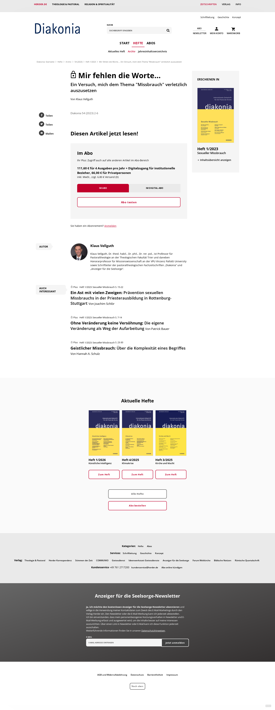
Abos (151, 39)
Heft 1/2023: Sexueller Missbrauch (97, 283)
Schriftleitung (207, 13)
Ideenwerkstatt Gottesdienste (144, 557)
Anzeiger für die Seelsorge (176, 557)
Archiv (131, 48)
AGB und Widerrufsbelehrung (112, 671)
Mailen (50, 130)
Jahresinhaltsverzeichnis (152, 48)
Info (238, 4)
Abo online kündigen (172, 564)
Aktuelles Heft (116, 48)
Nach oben (137, 682)
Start (125, 39)
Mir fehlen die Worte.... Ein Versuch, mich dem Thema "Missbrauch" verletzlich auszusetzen (140, 58)
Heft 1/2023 (91, 58)
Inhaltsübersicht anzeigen (215, 156)
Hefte (138, 39)
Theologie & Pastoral (65, 4)
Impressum (172, 671)
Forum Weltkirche (201, 557)
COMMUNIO (102, 557)
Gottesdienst (118, 557)
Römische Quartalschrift (247, 557)
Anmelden (110, 222)
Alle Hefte (137, 490)
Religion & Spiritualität (100, 4)
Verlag (226, 4)
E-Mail (89, 633)
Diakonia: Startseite (45, 58)
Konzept (236, 13)
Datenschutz (137, 671)
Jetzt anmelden (175, 639)
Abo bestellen (137, 502)
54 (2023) (78, 58)
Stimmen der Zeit (84, 557)
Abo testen (129, 198)
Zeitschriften (208, 4)
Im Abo (103, 184)
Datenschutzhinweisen (153, 627)
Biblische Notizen (222, 557)
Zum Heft (104, 471)
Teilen (49, 112)
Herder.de (40, 4)
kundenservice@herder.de (144, 564)
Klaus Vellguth (84, 95)
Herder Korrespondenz (60, 557)
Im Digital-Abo (154, 184)
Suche (110, 21)
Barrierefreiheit (155, 671)
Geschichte (223, 13)
